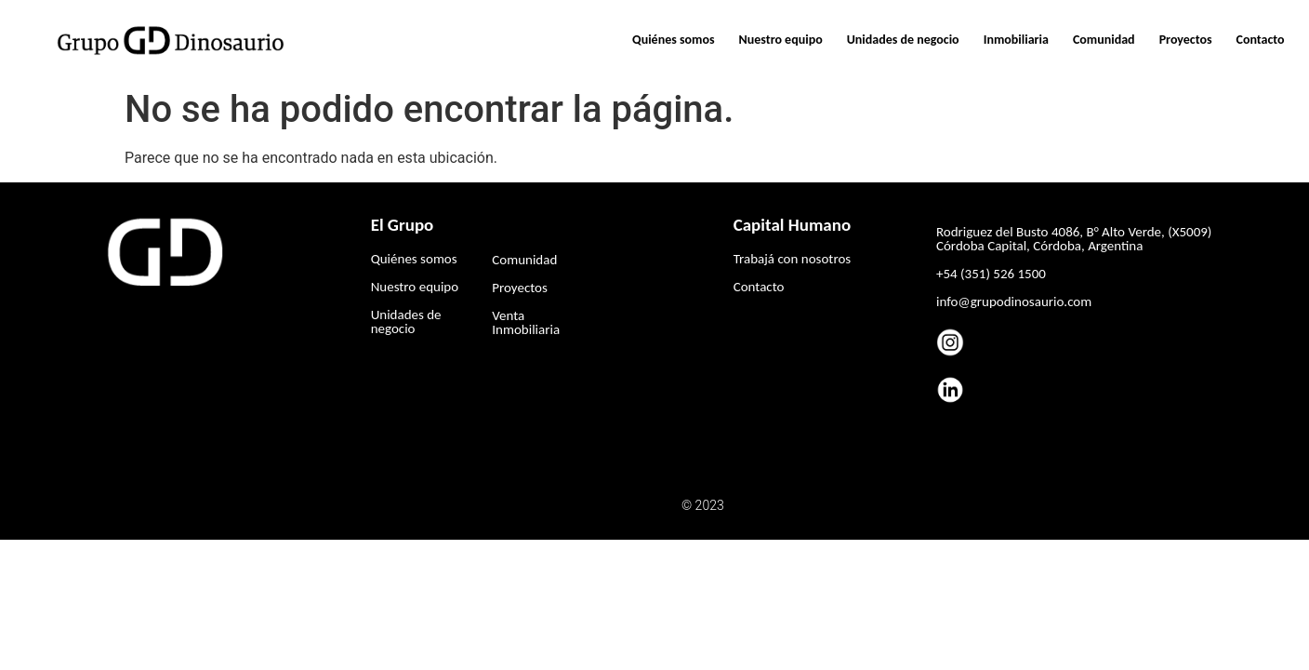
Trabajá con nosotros (792, 258)
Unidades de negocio (903, 39)
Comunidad (1104, 39)
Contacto (1260, 39)
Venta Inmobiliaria (526, 322)
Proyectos (1185, 39)
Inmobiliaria (1016, 39)
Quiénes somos (673, 39)
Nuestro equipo (781, 39)
